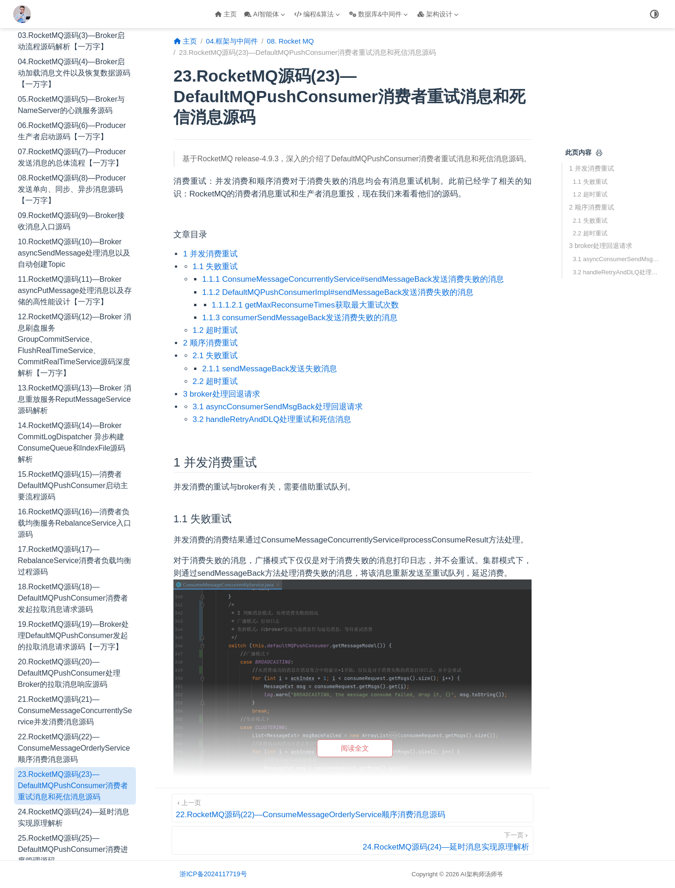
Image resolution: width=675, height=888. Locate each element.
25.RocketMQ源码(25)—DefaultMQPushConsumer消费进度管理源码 (73, 718)
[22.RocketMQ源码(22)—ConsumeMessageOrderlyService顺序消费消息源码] (352, 808)
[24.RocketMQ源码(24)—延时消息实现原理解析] (352, 840)
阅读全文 (355, 748)
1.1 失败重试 (590, 181)
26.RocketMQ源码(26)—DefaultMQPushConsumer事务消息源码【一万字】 (73, 755)
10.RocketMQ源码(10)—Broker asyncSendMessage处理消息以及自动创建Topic (74, 121)
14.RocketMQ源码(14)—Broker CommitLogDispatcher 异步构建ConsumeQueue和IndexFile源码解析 (71, 311)
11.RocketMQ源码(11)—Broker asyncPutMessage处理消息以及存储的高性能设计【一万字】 (75, 159)
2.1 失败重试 (590, 220)
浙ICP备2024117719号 (213, 874)
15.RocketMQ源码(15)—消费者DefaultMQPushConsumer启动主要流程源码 (73, 354)
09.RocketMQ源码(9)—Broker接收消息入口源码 (71, 89)
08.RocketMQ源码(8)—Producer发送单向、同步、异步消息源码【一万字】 (72, 58)
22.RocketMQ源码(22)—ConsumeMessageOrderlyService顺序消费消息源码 (74, 617)
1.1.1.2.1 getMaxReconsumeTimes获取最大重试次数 (305, 305)
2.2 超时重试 (590, 233)
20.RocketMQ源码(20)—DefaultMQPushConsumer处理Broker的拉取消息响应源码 (69, 542)
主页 (226, 14)
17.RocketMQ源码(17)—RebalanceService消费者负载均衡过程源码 (74, 429)
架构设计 (437, 14)
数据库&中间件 (378, 14)
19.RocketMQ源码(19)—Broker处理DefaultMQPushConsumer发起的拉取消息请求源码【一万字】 (73, 504)
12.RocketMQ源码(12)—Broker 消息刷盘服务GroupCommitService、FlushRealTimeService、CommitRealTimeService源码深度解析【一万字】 (74, 213)
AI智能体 (264, 14)
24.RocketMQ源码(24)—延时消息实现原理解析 (73, 686)
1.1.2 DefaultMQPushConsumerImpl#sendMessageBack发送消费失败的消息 (337, 292)
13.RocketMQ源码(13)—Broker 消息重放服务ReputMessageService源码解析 (74, 268)
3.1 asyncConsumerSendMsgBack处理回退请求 (618, 259)
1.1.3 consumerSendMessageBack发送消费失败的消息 (300, 317)
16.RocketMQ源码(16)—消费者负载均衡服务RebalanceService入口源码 (74, 391)
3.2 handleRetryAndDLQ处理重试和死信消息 (618, 272)
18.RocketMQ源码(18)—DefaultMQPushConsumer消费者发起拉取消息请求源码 (73, 467)
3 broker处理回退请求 (600, 245)
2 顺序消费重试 (591, 207)
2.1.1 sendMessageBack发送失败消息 (269, 368)
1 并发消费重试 (591, 168)
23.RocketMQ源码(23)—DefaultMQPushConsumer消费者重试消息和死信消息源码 (73, 654)
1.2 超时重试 (590, 194)
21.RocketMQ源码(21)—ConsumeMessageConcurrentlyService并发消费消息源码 (75, 579)
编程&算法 (317, 14)
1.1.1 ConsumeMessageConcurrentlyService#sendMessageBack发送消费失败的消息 (352, 279)
